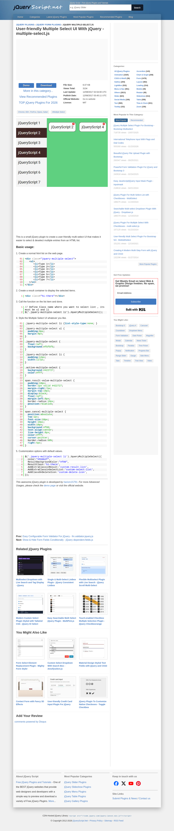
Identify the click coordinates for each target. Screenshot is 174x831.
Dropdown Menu (135, 331)
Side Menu (144, 356)
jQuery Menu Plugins (75, 791)
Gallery (117, 82)
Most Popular (121, 120)
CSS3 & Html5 (120, 78)
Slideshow (141, 96)
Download (46, 85)
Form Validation (122, 336)
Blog (131, 17)
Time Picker (143, 346)
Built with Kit (136, 309)
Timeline (127, 361)
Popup (118, 351)
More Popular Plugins (148, 264)
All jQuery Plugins (122, 71)
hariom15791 (70, 482)
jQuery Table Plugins (75, 796)
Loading (140, 85)
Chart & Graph (143, 75)
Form (139, 78)
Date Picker (137, 336)
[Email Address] (135, 292)
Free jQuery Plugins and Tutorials (39, 5)
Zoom (139, 107)
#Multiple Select (58, 112)
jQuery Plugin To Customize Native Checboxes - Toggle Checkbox (93, 704)
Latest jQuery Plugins (57, 17)
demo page (50, 485)
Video (149, 361)
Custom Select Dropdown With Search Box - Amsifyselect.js (60, 666)
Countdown (120, 331)
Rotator (140, 93)
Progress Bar (144, 351)
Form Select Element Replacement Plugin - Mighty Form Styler (30, 666)
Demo (26, 85)
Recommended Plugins (111, 17)
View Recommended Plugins (38, 96)
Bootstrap (119, 346)
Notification (129, 351)
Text (116, 103)
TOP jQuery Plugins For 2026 (38, 102)
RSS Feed (118, 820)
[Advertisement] (62, 59)
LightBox (118, 85)
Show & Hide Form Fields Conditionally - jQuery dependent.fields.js (58, 540)
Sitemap (108, 820)
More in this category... (38, 90)
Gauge (133, 356)
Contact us (144, 798)
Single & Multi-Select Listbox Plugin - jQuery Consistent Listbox (62, 582)
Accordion (141, 71)
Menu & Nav (119, 89)
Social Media (119, 100)
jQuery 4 (132, 326)
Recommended (137, 120)
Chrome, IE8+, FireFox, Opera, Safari (33, 112)
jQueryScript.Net (80, 820)
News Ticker (141, 341)
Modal (118, 341)
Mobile (139, 89)
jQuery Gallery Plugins (76, 801)
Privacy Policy (96, 820)
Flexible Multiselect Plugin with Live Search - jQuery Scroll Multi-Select (92, 582)
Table (139, 100)
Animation (118, 75)
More (51, 801)
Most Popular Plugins (83, 17)
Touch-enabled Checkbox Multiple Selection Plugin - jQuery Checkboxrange (92, 621)
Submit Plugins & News (125, 798)
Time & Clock (142, 103)
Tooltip (117, 107)
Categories (35, 17)
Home (20, 17)
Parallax (131, 346)
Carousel (144, 326)
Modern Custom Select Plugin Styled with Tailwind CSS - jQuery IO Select (29, 621)
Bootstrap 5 (120, 326)
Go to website (89, 99)
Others (117, 93)
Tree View (139, 361)
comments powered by (30, 721)
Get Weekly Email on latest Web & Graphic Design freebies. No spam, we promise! (135, 283)
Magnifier (149, 336)
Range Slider (121, 356)
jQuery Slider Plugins (75, 782)
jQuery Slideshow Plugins (77, 787)
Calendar (128, 341)
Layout (139, 82)
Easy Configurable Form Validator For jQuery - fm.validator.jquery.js (58, 536)
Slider (116, 96)
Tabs (118, 361)
